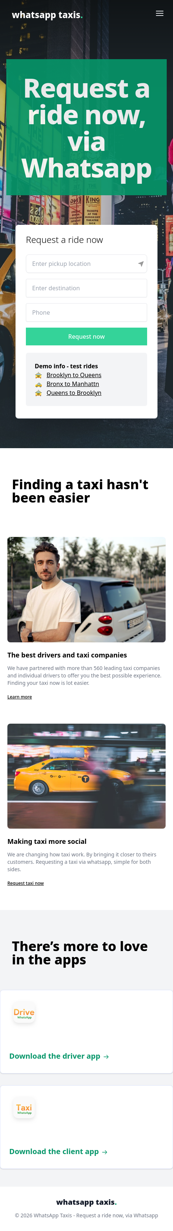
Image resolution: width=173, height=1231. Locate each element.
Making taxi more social (46, 841)
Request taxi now (25, 883)
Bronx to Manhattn (73, 384)
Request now (86, 336)
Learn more (19, 697)
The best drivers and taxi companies (67, 654)
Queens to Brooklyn (74, 393)
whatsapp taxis (47, 15)
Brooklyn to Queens (74, 375)
